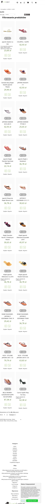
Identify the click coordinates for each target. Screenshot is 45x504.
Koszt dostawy (22, 459)
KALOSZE (22, 433)
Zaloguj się (22, 461)
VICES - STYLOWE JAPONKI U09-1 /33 (11, 339)
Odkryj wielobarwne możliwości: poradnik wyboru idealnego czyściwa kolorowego (22, 452)
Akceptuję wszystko (32, 500)
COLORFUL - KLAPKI (33, 42)
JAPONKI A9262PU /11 (33, 79)
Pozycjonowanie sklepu (20, 496)
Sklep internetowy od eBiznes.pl (14, 502)
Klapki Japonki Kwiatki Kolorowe (33, 264)
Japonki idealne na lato (11, 42)
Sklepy (12, 496)
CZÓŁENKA (22, 430)
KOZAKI (22, 437)
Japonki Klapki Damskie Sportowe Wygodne (12, 152)
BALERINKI (22, 441)
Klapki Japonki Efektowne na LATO (11, 264)
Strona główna (4, 9)
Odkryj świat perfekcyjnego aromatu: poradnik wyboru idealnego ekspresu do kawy (22, 454)
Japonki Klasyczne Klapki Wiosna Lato (11, 190)
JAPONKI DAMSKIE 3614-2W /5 (12, 116)
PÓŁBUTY (22, 439)
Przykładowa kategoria (22, 442)
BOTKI (22, 426)
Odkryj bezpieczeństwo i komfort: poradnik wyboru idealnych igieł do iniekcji (22, 455)
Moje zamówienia (22, 469)
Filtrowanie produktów (21, 17)
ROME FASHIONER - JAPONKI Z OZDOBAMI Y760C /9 (11, 302)
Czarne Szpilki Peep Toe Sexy (33, 375)
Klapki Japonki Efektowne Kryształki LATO (33, 227)
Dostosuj (23, 500)
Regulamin (22, 457)
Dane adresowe (22, 474)
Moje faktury (22, 470)
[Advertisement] (22, 412)
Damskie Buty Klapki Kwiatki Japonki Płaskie (11, 80)
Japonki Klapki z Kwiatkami (33, 151)
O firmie (22, 448)
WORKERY (22, 435)
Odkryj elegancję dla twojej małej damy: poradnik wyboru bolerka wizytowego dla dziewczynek (22, 450)
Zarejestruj (22, 463)
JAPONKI (10, 9)
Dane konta (22, 472)
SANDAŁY (22, 428)
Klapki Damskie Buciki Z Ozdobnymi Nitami (11, 227)
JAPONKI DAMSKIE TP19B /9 (33, 116)
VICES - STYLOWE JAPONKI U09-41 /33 (33, 339)
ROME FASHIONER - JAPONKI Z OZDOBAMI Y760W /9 (33, 302)
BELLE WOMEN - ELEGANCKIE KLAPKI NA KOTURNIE (11, 376)
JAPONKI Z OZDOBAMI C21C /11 (33, 190)
